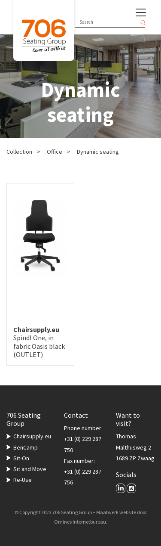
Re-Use (22, 480)
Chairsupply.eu (32, 436)
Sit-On (21, 458)
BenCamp (25, 447)
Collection (19, 151)
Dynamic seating (98, 151)
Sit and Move (29, 469)
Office (54, 151)
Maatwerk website (116, 512)
